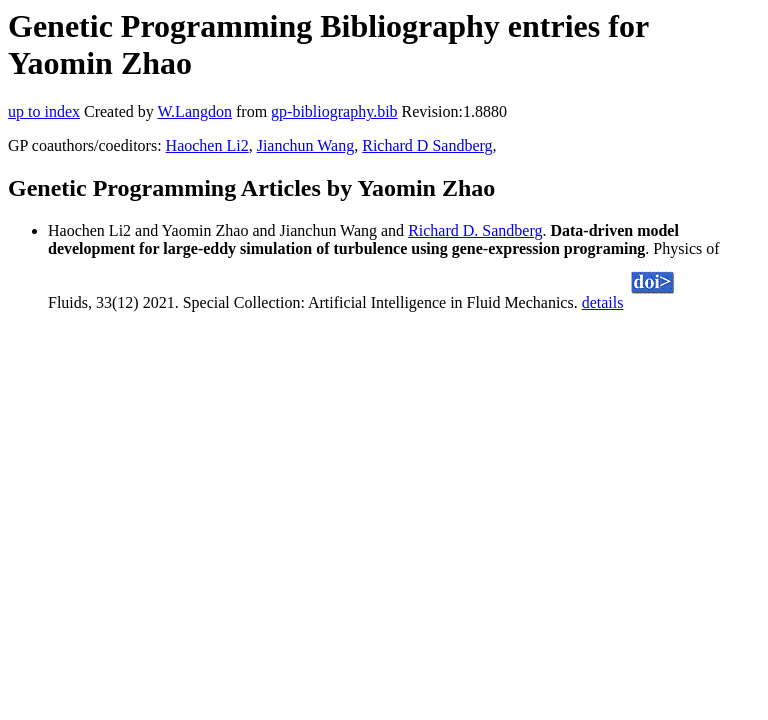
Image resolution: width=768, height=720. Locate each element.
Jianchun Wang (306, 145)
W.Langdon (194, 111)
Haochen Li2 (207, 145)
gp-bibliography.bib (334, 111)
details (603, 302)
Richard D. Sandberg (475, 230)
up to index (44, 111)
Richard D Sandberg (427, 145)
